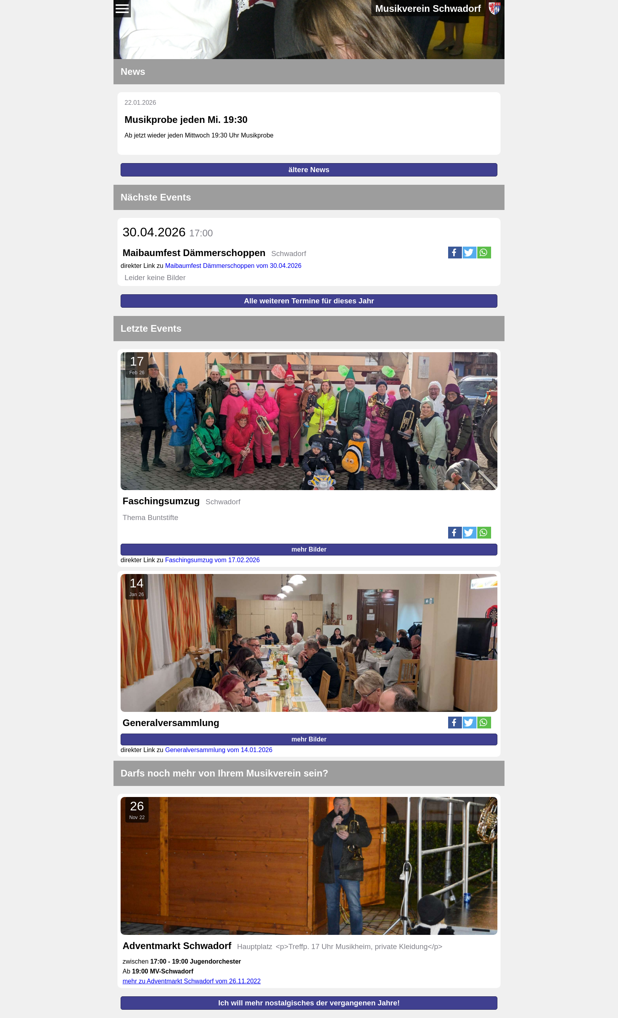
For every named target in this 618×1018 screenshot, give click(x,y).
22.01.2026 (140, 102)
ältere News (309, 169)
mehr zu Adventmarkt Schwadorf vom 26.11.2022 (192, 981)
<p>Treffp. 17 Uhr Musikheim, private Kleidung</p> (358, 946)
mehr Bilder (309, 549)
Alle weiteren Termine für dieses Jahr (309, 301)
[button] (455, 252)
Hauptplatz (254, 946)
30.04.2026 (168, 232)
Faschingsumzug (161, 501)
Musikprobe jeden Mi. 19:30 (186, 119)
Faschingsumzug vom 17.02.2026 (212, 560)
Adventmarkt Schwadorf (177, 945)
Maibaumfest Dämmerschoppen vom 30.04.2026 (233, 265)
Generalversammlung (171, 722)
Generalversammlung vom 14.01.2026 (218, 750)
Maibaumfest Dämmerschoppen (194, 252)
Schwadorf (288, 253)
